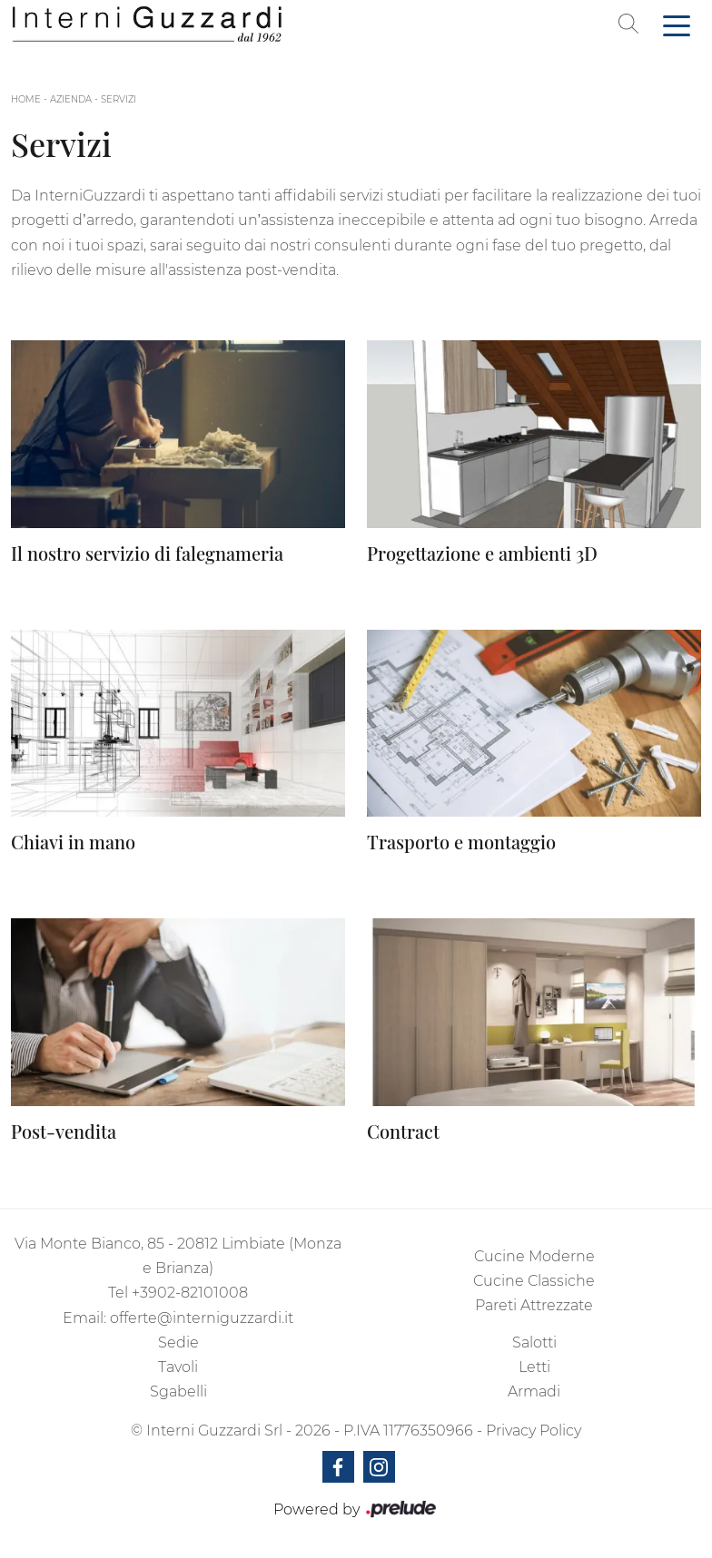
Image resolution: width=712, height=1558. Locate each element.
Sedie (178, 1342)
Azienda (71, 99)
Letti (534, 1367)
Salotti (534, 1342)
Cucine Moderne (534, 1256)
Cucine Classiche (534, 1280)
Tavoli (178, 1367)
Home (26, 99)
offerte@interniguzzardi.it (201, 1318)
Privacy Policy (533, 1430)
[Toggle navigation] (676, 24)
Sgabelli (178, 1391)
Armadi (534, 1391)
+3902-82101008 (190, 1292)
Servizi (118, 99)
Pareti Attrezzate (534, 1305)
